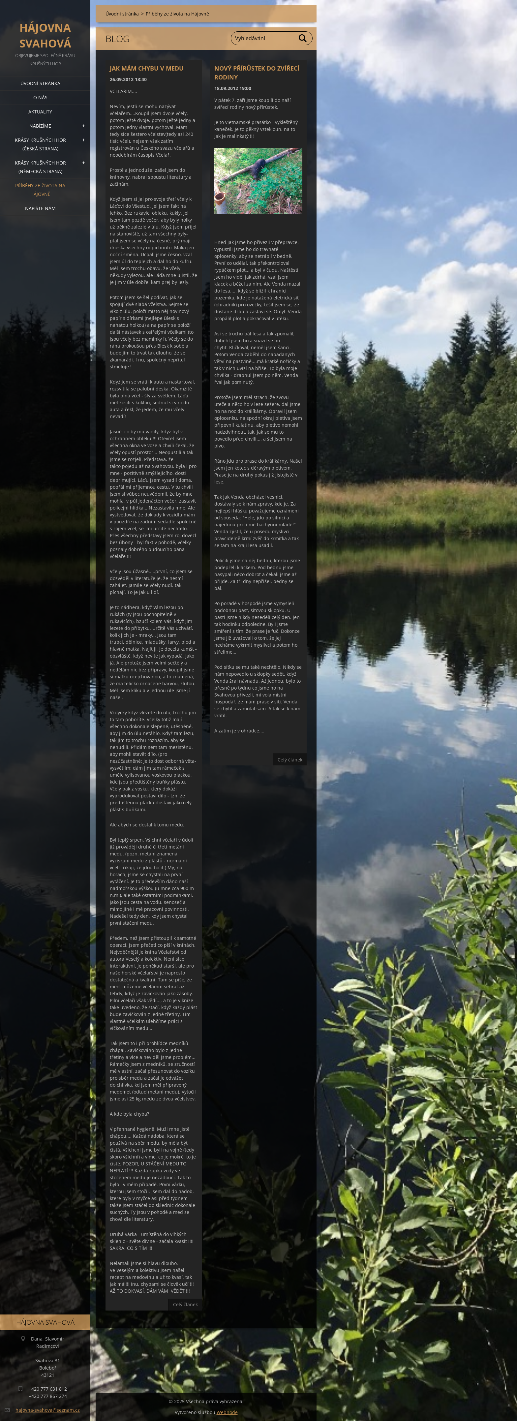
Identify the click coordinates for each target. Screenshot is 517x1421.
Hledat (303, 38)
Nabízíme (40, 126)
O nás (40, 97)
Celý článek (185, 1304)
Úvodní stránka (40, 83)
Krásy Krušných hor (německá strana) (40, 167)
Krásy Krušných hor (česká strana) (40, 144)
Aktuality (40, 111)
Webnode (227, 1412)
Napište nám (40, 208)
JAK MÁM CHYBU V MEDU (147, 68)
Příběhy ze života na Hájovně (40, 189)
